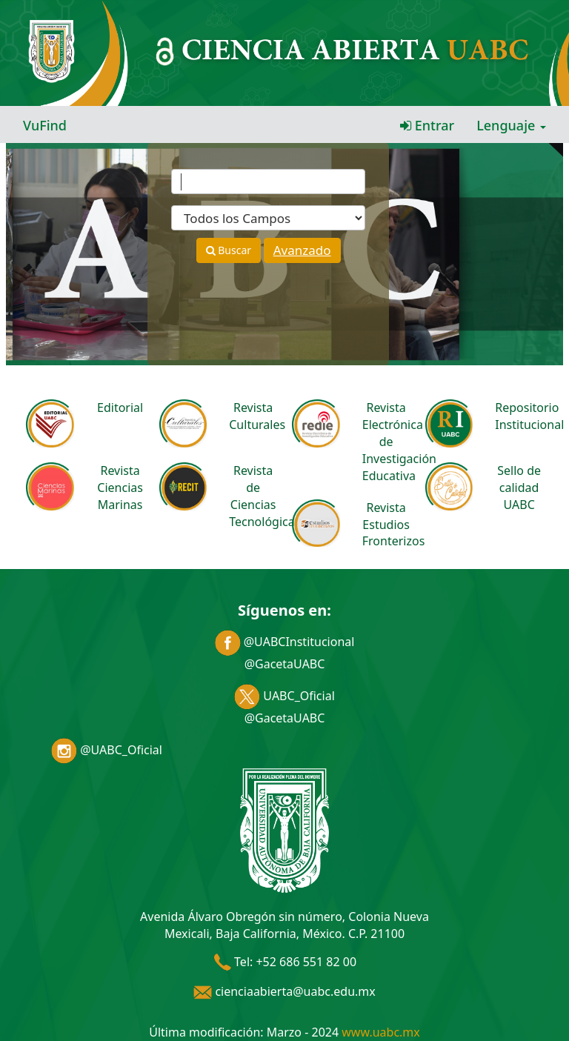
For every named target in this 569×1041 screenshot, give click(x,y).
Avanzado (302, 250)
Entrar (427, 125)
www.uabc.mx (380, 1032)
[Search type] (268, 217)
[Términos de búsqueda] (268, 181)
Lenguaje (511, 125)
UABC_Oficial (284, 696)
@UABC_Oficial (106, 750)
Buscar (228, 250)
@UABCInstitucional (285, 641)
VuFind (45, 125)
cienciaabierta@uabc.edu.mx (284, 991)
